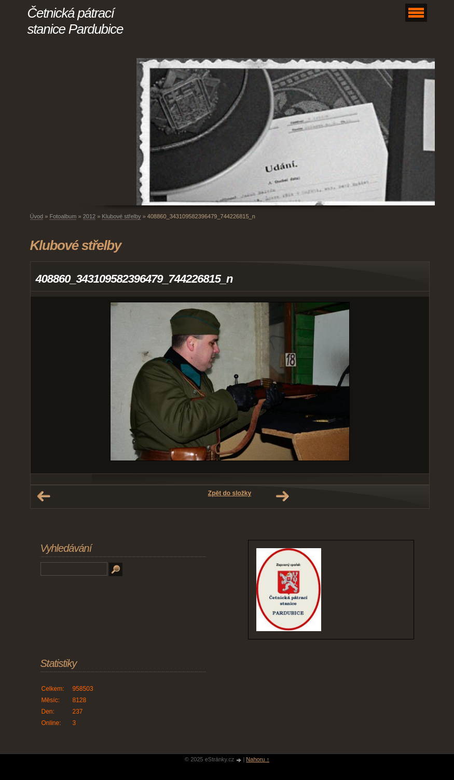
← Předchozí (43, 496)
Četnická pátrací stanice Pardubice (75, 21)
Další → (282, 496)
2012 (89, 216)
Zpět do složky (229, 493)
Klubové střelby (121, 216)
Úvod (37, 216)
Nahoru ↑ (257, 759)
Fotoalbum (62, 216)
